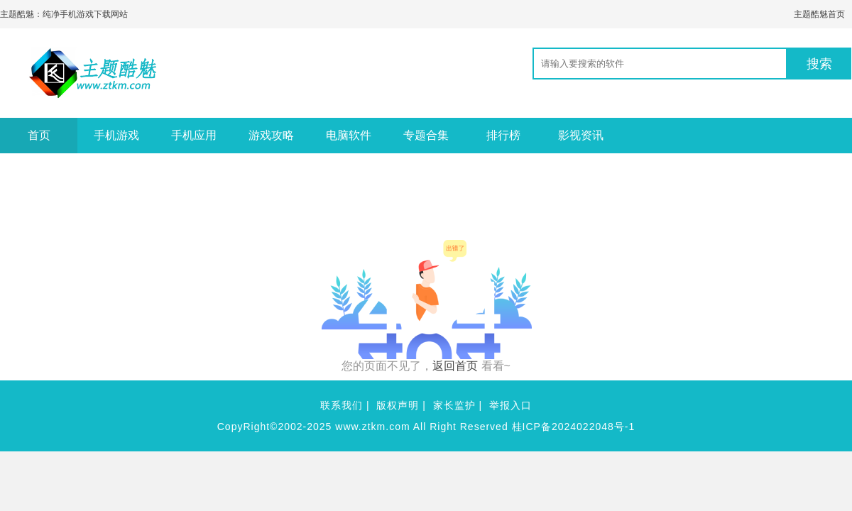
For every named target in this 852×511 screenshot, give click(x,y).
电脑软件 (348, 135)
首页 (39, 135)
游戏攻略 (271, 135)
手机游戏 (116, 135)
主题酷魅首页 (819, 14)
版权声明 (397, 405)
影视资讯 (581, 135)
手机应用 (194, 135)
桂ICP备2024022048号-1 (573, 426)
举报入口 (510, 405)
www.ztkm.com (372, 426)
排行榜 (503, 135)
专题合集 (426, 135)
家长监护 (454, 405)
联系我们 (341, 405)
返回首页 (455, 366)
